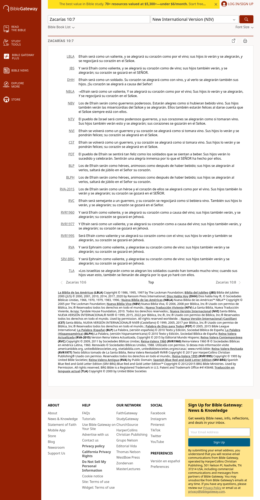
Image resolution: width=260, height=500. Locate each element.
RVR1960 (67, 212)
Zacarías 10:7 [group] (61, 41)
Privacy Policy (212, 488)
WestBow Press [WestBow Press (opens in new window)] (128, 457)
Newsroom (56, 447)
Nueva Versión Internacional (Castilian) (209, 319)
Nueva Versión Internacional (190, 311)
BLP (71, 165)
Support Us (56, 453)
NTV (71, 119)
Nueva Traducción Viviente (165, 307)
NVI (71, 131)
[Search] (246, 19)
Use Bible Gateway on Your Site (99, 426)
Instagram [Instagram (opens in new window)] (159, 419)
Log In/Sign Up (240, 4)
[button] (236, 4)
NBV (71, 103)
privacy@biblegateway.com (206, 491)
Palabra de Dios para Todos (165, 326)
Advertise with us (95, 434)
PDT (71, 154)
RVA (71, 247)
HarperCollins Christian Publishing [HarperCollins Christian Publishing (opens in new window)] (131, 432)
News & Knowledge (63, 419)
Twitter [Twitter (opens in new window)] (156, 436)
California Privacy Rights (96, 454)
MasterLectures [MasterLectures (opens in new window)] (128, 469)
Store (52, 436)
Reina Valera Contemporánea (221, 337)
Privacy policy (93, 446)
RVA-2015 (67, 189)
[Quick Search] (99, 19)
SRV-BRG (68, 259)
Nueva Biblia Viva (119, 304)
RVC (71, 200)
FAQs (86, 413)
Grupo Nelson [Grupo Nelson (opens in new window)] (127, 440)
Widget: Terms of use (98, 487)
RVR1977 (67, 224)
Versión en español (165, 461)
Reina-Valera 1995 (185, 356)
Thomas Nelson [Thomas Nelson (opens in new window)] (128, 452)
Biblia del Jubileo (196, 292)
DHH (70, 79)
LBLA (70, 56)
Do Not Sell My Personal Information (94, 466)
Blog (51, 441)
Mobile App (56, 430)
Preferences (160, 466)
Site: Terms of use (95, 481)
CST (71, 142)
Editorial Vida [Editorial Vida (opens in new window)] (126, 446)
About (52, 413)
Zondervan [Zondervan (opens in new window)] (124, 463)
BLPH (70, 177)
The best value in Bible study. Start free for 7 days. (139, 4)
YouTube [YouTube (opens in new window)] (157, 441)
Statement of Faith (62, 424)
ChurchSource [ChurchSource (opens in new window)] (127, 424)
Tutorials (88, 419)
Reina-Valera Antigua (104, 360)
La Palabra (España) (91, 330)
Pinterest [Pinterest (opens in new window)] (158, 424)
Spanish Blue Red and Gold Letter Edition (182, 360)
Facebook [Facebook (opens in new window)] (158, 413)
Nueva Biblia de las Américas (141, 300)
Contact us (90, 440)
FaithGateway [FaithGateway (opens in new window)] (126, 413)
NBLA (70, 91)
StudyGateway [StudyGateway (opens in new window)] (127, 419)
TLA (71, 270)
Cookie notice (92, 476)
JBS (71, 68)
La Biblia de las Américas (75, 292)
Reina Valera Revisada (227, 349)
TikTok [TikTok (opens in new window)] (156, 430)
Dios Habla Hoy (177, 296)
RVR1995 (67, 235)
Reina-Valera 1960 (153, 341)
